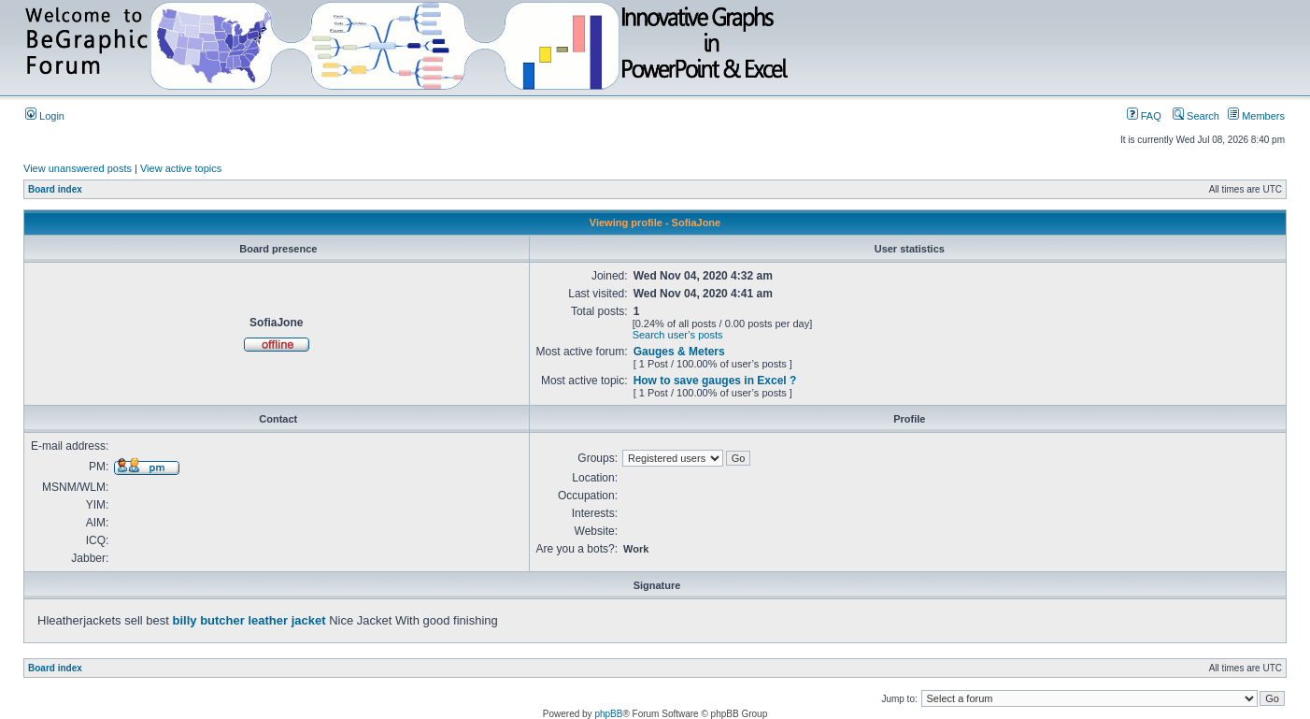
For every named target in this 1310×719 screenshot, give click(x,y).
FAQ (1144, 116)
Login (44, 116)
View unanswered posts (77, 168)
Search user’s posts (678, 334)
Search (1196, 116)
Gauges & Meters (679, 351)
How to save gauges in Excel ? (715, 380)
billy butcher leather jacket (249, 620)
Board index (55, 189)
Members (1256, 116)
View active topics (180, 168)
